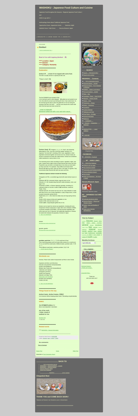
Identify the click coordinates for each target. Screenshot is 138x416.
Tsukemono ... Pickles (89, 103)
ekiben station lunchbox (94, 223)
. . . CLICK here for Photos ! (46, 249)
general (45, 338)
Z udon (56, 338)
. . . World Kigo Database (90, 163)
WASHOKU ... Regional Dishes (48, 367)
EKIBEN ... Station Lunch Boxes (92, 89)
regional (92, 229)
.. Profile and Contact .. (87, 267)
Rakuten (100, 227)
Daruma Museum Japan (46, 368)
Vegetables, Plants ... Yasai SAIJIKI (93, 96)
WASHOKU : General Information (50, 330)
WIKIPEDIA (84, 234)
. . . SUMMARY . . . (88, 121)
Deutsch (96, 221)
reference (84, 229)
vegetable (99, 233)
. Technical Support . (86, 266)
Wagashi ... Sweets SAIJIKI (90, 98)
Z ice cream (96, 235)
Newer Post (39, 351)
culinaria (84, 221)
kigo (90, 227)
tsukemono (91, 233)
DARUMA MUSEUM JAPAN (91, 199)
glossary (92, 225)
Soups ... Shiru (87, 101)
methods (95, 227)
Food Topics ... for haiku (90, 114)
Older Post (75, 351)
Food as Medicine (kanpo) (90, 172)
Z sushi (89, 237)
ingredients (98, 225)
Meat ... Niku (87, 94)
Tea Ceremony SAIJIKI (89, 167)
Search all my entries (89, 75)
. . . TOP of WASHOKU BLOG (91, 81)
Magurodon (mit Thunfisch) (46, 276)
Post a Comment (42, 345)
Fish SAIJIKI (87, 174)
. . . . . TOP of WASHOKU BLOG (48, 364)
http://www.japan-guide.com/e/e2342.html (47, 223)
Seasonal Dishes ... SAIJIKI (91, 83)
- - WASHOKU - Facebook (90, 157)
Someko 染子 (42, 317)
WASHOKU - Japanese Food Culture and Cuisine (66, 7)
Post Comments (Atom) (49, 354)
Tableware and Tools (89, 112)
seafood (90, 231)
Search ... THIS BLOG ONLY (91, 73)
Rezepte (100, 229)
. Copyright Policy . (86, 273)
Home (57, 351)
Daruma (89, 221)
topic (48, 338)
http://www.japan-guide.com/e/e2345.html (47, 230)
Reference (86, 118)
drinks (100, 221)
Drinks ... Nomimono (89, 105)
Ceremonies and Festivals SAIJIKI (92, 170)
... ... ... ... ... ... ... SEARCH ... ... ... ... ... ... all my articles (55, 373)
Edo (83, 223)
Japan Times (85, 227)
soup (95, 231)
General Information (89, 116)
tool (83, 233)
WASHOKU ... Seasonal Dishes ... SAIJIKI (51, 366)
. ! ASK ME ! (87, 135)
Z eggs (52, 338)
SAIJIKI (84, 231)
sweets (99, 231)
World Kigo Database (45, 370)
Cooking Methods (88, 109)
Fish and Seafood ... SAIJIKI (91, 92)
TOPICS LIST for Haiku (89, 165)
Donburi (42, 47)
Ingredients (86, 107)
